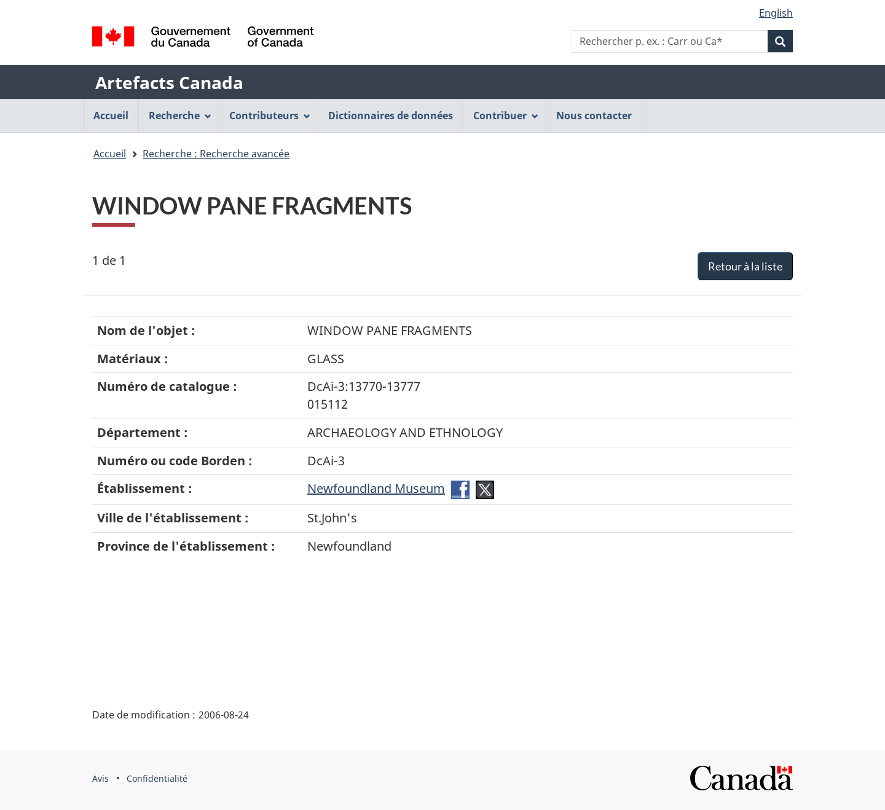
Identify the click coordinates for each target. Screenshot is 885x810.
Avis (100, 778)
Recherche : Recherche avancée (216, 153)
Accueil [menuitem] (110, 115)
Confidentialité (157, 778)
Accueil (109, 153)
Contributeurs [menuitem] (269, 115)
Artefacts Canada (169, 82)
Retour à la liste (745, 266)
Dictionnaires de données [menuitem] (390, 115)
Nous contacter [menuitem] (594, 115)
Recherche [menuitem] (180, 115)
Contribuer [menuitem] (505, 115)
